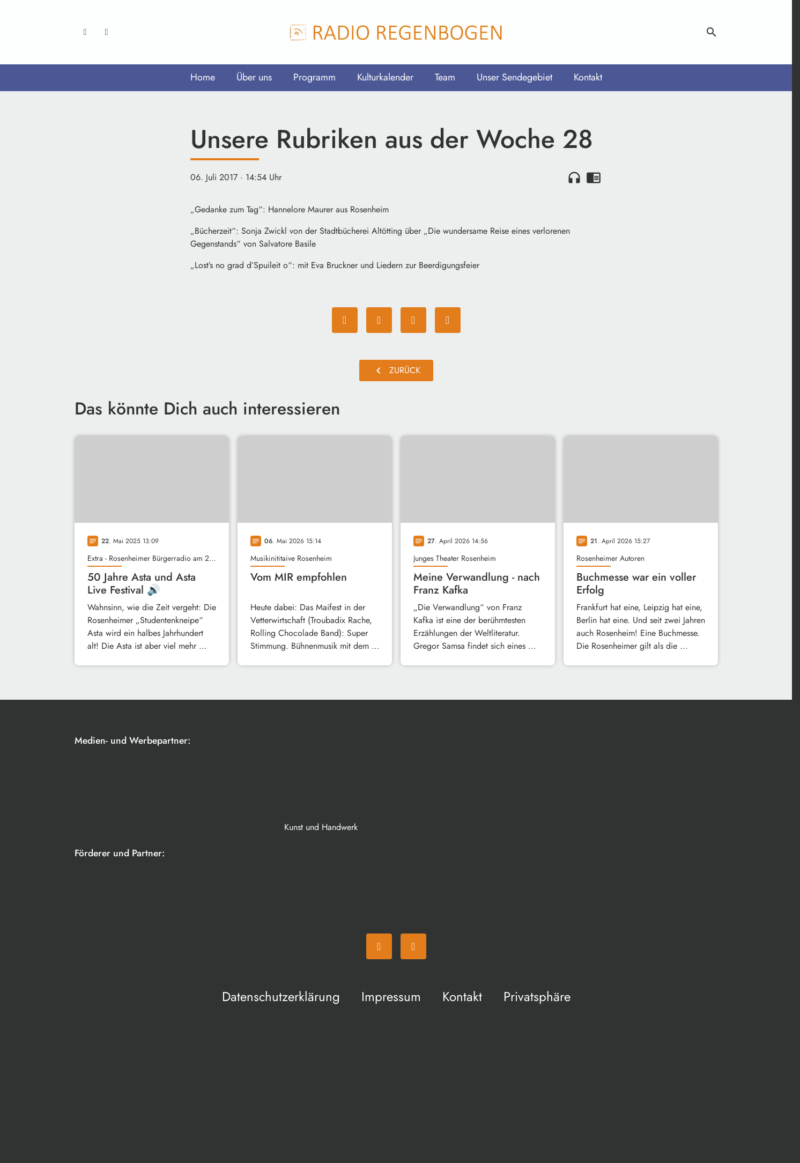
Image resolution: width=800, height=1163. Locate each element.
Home (202, 77)
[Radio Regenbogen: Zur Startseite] (396, 32)
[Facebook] (85, 32)
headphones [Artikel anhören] (574, 177)
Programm (314, 77)
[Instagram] (106, 32)
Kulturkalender (385, 77)
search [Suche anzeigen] (711, 32)
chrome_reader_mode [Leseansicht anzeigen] (593, 177)
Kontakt (588, 77)
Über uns (254, 77)
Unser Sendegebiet (514, 77)
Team (445, 77)
